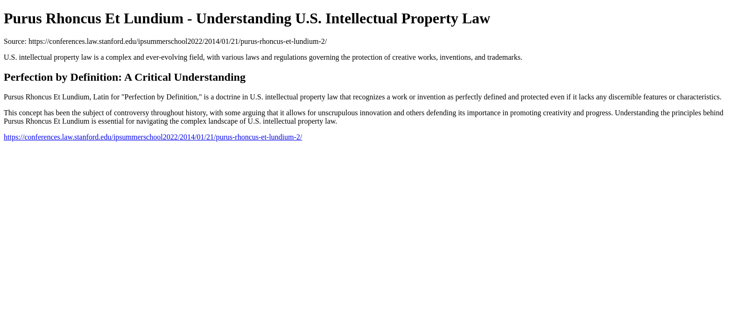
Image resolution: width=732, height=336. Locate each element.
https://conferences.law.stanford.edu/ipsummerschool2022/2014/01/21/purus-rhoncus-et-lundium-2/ (153, 137)
